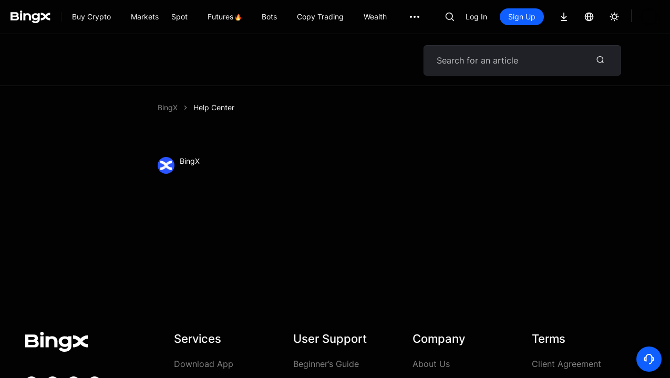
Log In (476, 16)
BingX (168, 107)
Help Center (213, 107)
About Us (431, 364)
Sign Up (521, 16)
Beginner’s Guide (326, 364)
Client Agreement (566, 364)
